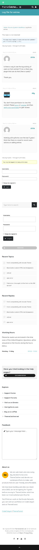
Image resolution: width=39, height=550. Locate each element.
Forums (10, 27)
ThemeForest (18, 511)
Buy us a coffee (10, 412)
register (23, 105)
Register (13, 248)
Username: (5, 169)
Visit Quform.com (11, 407)
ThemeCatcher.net (11, 416)
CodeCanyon (7, 511)
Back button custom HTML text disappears (20, 268)
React (21, 533)
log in (17, 105)
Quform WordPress (19, 27)
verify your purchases (11, 107)
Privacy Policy (28, 533)
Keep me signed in (10, 183)
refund (9, 273)
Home (5, 27)
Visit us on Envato (11, 402)
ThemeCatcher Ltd (20, 529)
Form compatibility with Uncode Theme (19, 263)
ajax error (10, 278)
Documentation (15, 375)
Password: (5, 176)
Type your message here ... (16, 431)
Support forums (10, 398)
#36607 (34, 52)
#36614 (34, 88)
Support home (9, 393)
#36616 (34, 123)
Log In (7, 187)
